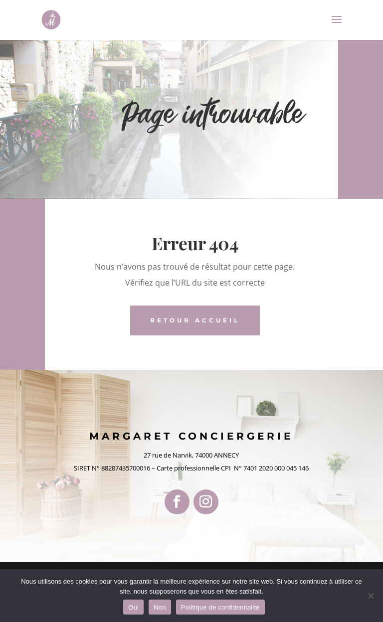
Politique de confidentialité (220, 607)
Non (160, 607)
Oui (133, 607)
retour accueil (195, 320)
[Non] (371, 596)
